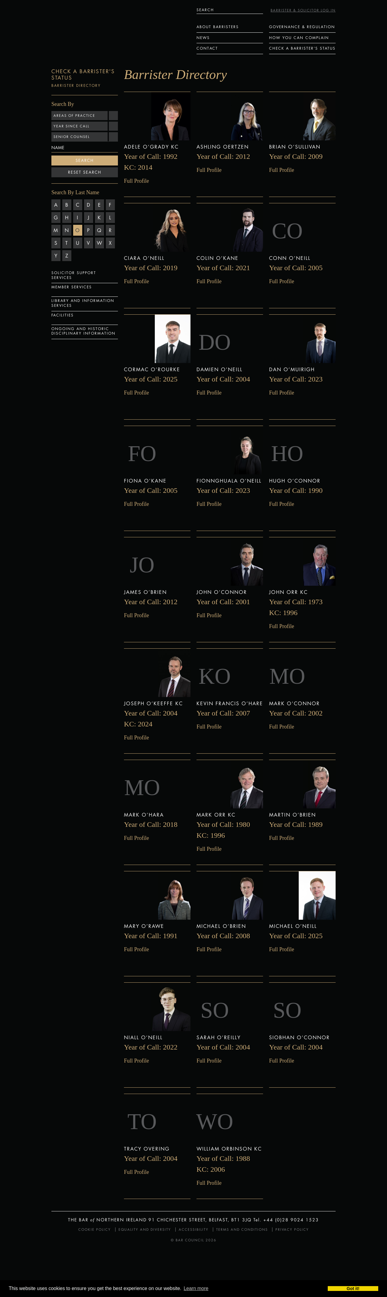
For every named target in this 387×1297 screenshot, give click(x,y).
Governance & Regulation (302, 27)
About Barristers (218, 27)
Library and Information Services (82, 303)
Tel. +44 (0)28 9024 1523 (286, 1220)
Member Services (71, 287)
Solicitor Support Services (73, 275)
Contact (207, 48)
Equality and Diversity (145, 1229)
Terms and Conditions (242, 1229)
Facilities (62, 315)
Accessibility (194, 1229)
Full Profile (136, 181)
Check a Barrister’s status (302, 48)
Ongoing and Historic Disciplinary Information (83, 331)
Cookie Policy (94, 1229)
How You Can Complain (299, 37)
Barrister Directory (76, 85)
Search (85, 160)
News (203, 37)
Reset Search (84, 172)
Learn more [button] (196, 1288)
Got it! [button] (353, 1288)
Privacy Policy (292, 1229)
